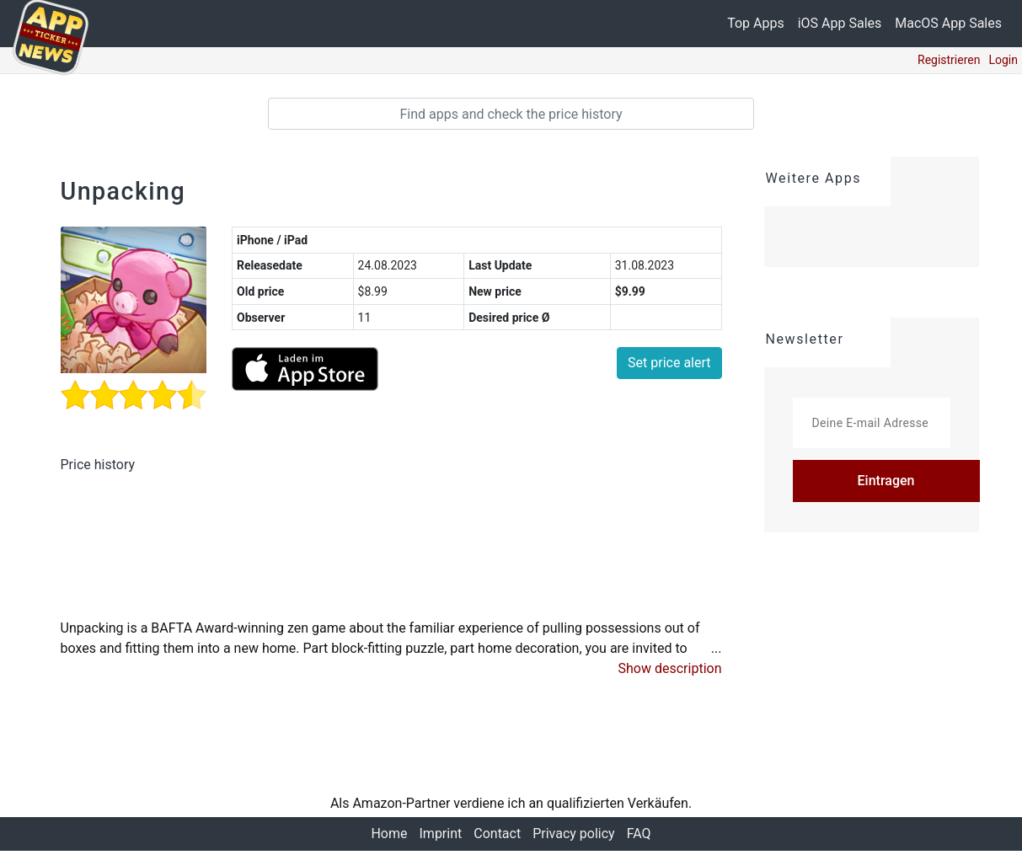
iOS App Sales (840, 23)
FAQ (642, 838)
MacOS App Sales (948, 23)
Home (385, 838)
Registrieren (949, 60)
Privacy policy (575, 838)
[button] (670, 673)
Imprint (439, 838)
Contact (497, 838)
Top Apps (755, 23)
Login (1003, 60)
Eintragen (886, 481)
